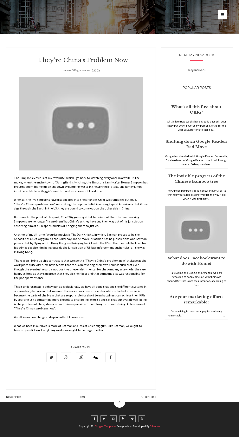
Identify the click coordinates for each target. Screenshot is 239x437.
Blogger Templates (105, 426)
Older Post (148, 396)
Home (81, 396)
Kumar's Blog (45, 8)
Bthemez (155, 426)
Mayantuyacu (196, 70)
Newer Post (14, 396)
